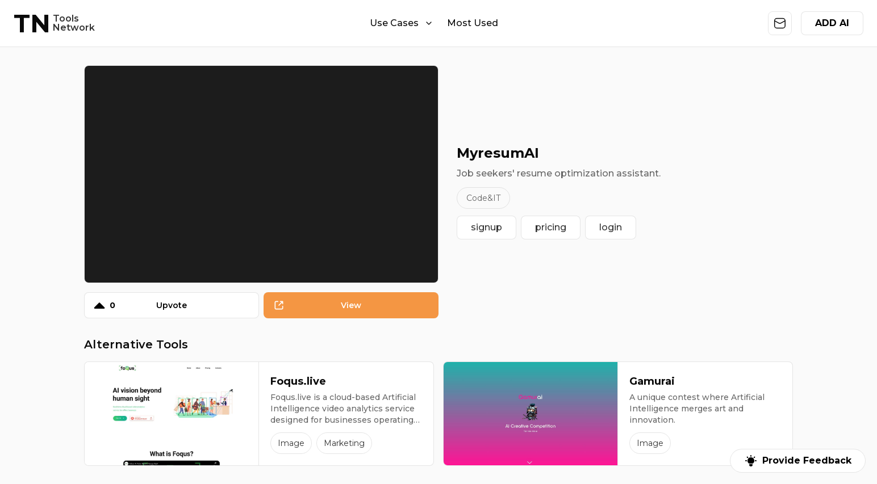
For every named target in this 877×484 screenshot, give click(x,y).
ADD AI (832, 23)
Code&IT (483, 198)
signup (486, 227)
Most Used (472, 23)
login (610, 227)
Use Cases (401, 23)
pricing (550, 227)
